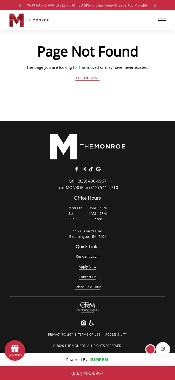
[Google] (98, 169)
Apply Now (87, 266)
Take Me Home (87, 78)
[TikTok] (91, 169)
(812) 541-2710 (87, 187)
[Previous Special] (20, 5)
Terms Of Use (89, 334)
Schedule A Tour (88, 286)
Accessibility (116, 334)
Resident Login (88, 256)
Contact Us (87, 276)
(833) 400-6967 (88, 181)
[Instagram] (83, 169)
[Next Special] (155, 5)
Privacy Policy (60, 334)
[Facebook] (76, 169)
